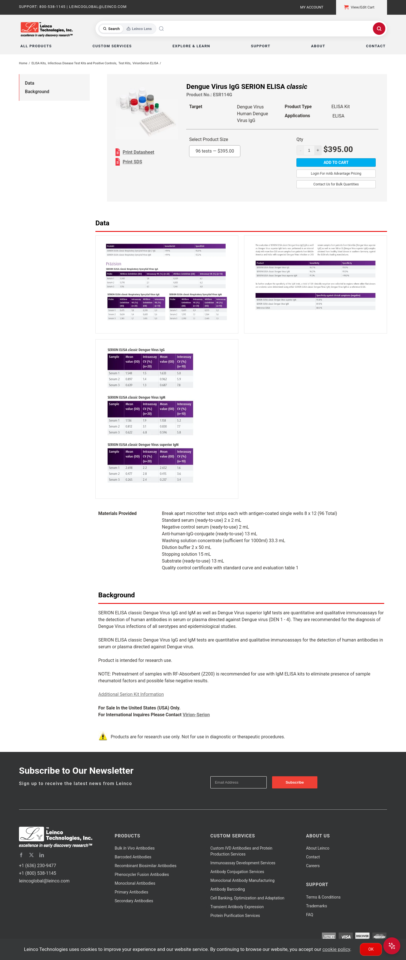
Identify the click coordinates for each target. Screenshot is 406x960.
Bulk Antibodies (135, 848)
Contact (313, 857)
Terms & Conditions (323, 897)
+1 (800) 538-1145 (37, 873)
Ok (370, 949)
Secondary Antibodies (134, 901)
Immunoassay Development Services (242, 863)
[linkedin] (41, 855)
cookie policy (336, 949)
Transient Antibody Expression (237, 907)
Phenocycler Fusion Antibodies (142, 874)
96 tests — (215, 151)
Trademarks (316, 906)
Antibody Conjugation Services (237, 871)
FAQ (309, 914)
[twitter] (31, 855)
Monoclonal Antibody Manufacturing (242, 880)
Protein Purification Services (235, 915)
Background (37, 91)
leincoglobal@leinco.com (44, 881)
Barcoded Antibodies (133, 857)
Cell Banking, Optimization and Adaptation (247, 898)
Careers (313, 865)
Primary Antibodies (131, 892)
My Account (311, 7)
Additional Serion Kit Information (131, 694)
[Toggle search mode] (127, 28)
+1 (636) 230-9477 (37, 865)
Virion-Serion (196, 714)
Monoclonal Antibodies (135, 883)
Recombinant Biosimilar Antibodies (145, 865)
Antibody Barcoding (227, 889)
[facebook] (21, 855)
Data (29, 83)
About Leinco (317, 848)
